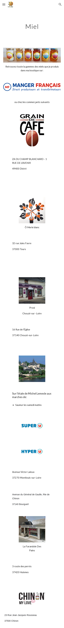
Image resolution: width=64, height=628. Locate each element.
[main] (32, 26)
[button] (4, 4)
